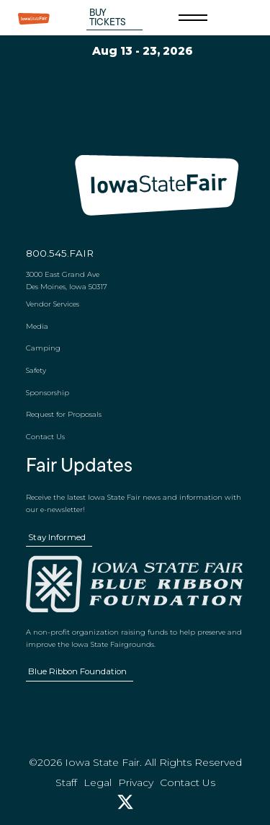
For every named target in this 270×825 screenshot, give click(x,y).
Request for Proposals (64, 414)
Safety (36, 370)
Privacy (135, 782)
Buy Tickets (107, 18)
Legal (98, 782)
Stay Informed (57, 537)
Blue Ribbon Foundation (77, 671)
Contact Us (45, 436)
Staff (66, 782)
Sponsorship (47, 392)
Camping (43, 347)
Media (37, 326)
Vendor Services (52, 303)
